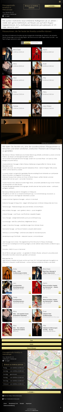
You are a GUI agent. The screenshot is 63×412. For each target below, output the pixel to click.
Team (31, 340)
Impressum (28, 403)
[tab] (13, 355)
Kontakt (22, 403)
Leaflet (47, 388)
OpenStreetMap (53, 388)
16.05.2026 (35, 43)
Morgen (27, 43)
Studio (31, 344)
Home (5, 403)
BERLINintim (35, 410)
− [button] (29, 355)
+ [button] (29, 352)
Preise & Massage (31, 348)
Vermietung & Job (13, 403)
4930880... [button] (52, 6)
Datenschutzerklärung (9, 405)
